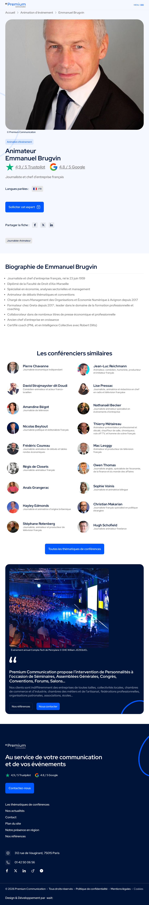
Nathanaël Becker (107, 405)
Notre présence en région (22, 830)
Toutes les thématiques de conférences (74, 549)
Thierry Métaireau (107, 424)
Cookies (138, 889)
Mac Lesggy (102, 445)
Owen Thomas (104, 465)
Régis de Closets (35, 466)
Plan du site (13, 823)
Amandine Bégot (36, 407)
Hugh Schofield (105, 525)
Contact (10, 817)
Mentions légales (121, 889)
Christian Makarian (107, 504)
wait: (50, 898)
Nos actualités (14, 811)
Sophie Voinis (103, 486)
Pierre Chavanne (36, 366)
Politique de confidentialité (92, 889)
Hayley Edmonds (36, 505)
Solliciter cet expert (24, 207)
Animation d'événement (36, 12)
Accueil (10, 12)
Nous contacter (48, 706)
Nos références (21, 706)
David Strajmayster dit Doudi (45, 385)
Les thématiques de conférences (27, 804)
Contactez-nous (20, 788)
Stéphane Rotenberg (39, 524)
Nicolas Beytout (35, 426)
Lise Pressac (103, 385)
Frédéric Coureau (36, 445)
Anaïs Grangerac (36, 487)
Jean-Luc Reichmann (110, 366)
